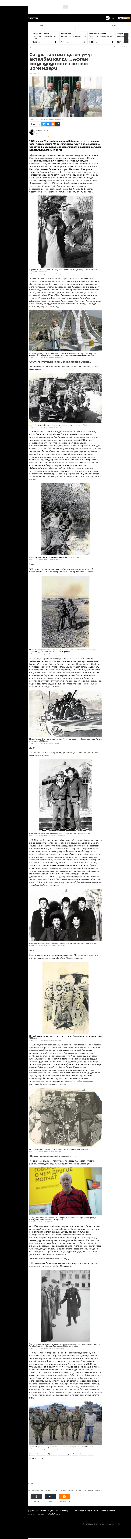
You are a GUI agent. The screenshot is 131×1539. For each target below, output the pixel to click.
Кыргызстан (41, 1454)
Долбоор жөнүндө (10, 1511)
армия (91, 1454)
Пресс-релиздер (63, 1511)
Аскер (75, 1454)
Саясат (19, 1490)
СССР (41, 1458)
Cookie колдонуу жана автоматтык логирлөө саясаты (23, 1514)
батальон (83, 1454)
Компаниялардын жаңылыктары (85, 1511)
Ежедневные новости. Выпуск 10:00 (44, 37)
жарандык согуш (64, 1454)
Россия (35, 1490)
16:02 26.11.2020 (35, 73)
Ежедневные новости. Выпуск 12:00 (101, 37)
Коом (32, 1454)
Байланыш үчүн (47, 1511)
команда (33, 1458)
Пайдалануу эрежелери (29, 1511)
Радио (27, 1490)
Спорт (55, 1490)
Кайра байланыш (53, 1514)
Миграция (45, 1490)
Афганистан (52, 1454)
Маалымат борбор (92, 1490)
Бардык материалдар (42, 136)
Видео (78, 1490)
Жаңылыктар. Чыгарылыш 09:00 (14, 37)
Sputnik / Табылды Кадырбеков (41, 1222)
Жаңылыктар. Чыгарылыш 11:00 (73, 36)
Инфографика (67, 1490)
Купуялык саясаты (108, 1511)
